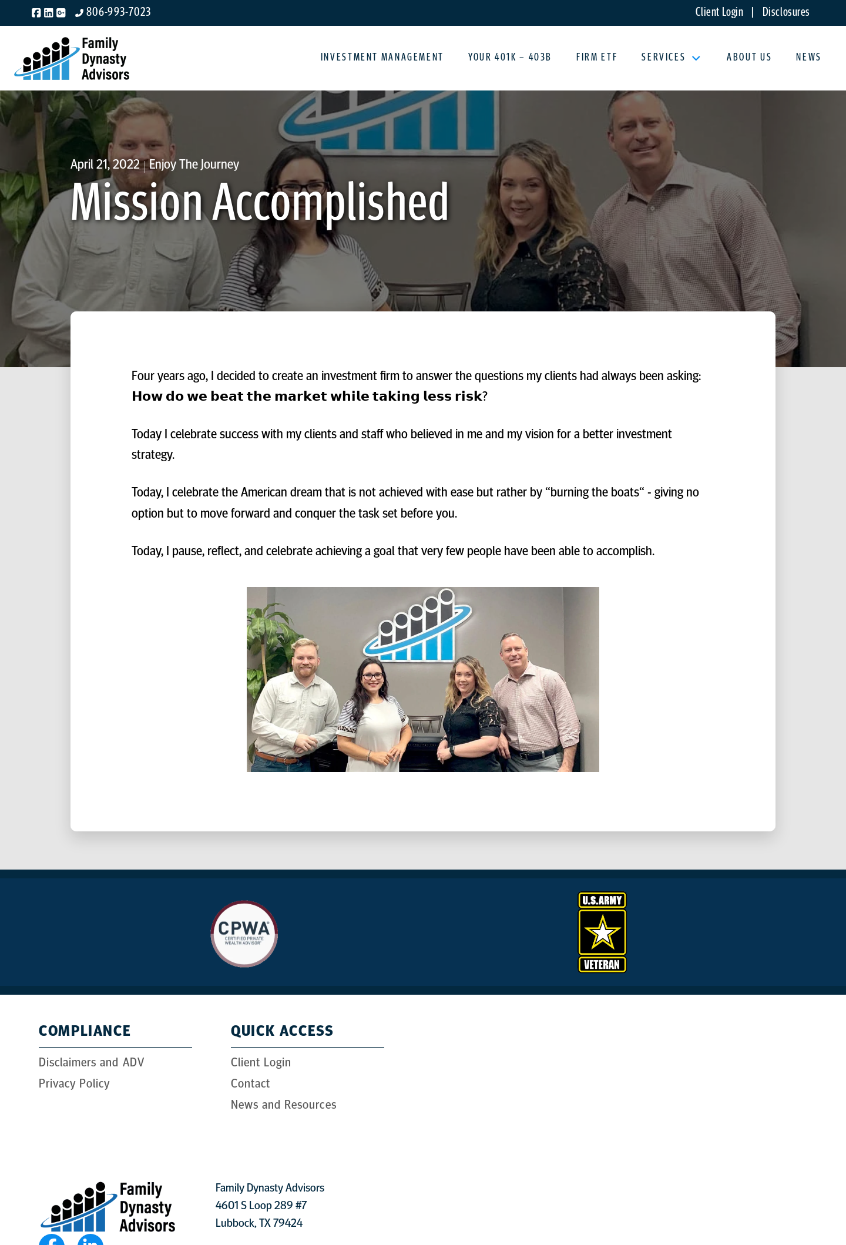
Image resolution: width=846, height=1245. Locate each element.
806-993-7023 (118, 12)
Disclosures (786, 12)
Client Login (723, 12)
